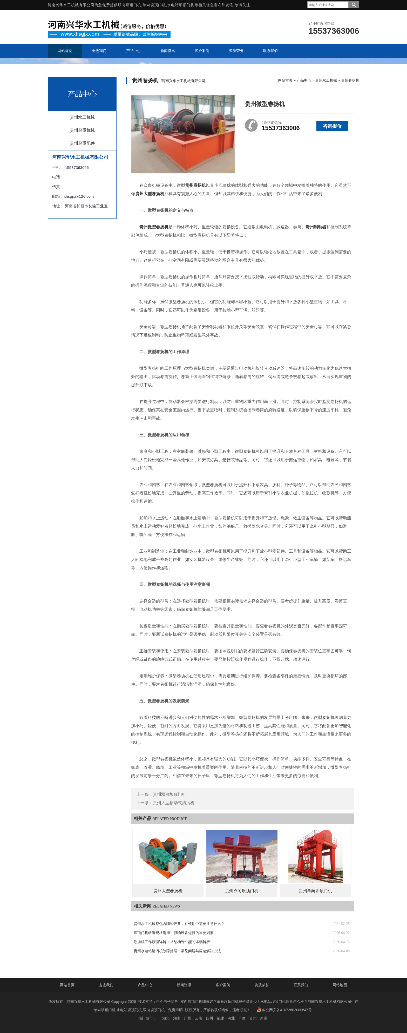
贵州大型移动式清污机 (173, 802)
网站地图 (340, 985)
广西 (242, 1018)
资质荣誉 (262, 985)
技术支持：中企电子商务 (158, 1001)
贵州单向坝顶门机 (315, 891)
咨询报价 (332, 126)
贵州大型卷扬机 (167, 891)
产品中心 (304, 80)
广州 (187, 1018)
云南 (198, 1018)
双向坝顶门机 (129, 5)
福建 (220, 1018)
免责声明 (175, 1010)
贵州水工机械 (82, 117)
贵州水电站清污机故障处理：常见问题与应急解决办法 (177, 951)
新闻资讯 (184, 985)
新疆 (263, 1018)
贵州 (253, 1018)
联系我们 (301, 985)
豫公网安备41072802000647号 (284, 1009)
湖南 (176, 1018)
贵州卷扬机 (350, 80)
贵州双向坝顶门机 (169, 794)
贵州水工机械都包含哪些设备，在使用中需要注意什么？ (179, 924)
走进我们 (106, 985)
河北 (231, 1018)
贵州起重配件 (82, 143)
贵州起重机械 (82, 130)
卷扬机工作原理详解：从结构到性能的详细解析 (172, 942)
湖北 (165, 1018)
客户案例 (223, 985)
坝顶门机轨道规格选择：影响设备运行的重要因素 (174, 933)
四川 (209, 1018)
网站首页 (285, 80)
